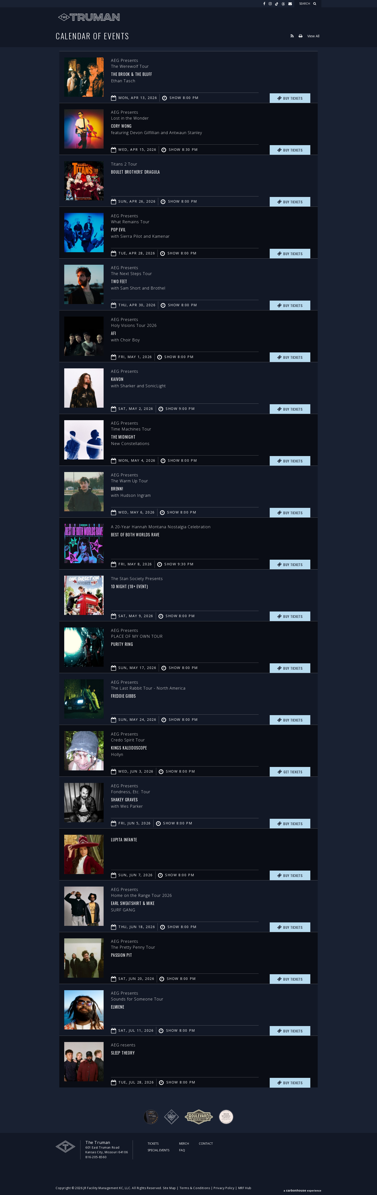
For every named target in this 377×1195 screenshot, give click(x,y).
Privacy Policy (224, 1188)
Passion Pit (125, 954)
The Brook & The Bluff (139, 73)
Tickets (153, 1143)
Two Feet (122, 281)
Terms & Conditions (195, 1188)
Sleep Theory (127, 1052)
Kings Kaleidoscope (136, 747)
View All (313, 35)
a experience (302, 1188)
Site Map (169, 1188)
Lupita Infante (129, 839)
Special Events (158, 1150)
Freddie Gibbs (128, 695)
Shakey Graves (129, 799)
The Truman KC (89, 17)
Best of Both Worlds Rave (144, 534)
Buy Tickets (289, 98)
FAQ (182, 1150)
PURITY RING (126, 643)
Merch (184, 1143)
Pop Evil (121, 229)
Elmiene (120, 1006)
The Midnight (128, 436)
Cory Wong (125, 125)
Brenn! (119, 488)
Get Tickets (290, 772)
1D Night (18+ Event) (136, 586)
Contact (206, 1143)
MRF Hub (244, 1188)
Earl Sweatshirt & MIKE (141, 902)
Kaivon (119, 378)
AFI (114, 332)
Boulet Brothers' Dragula (144, 171)
